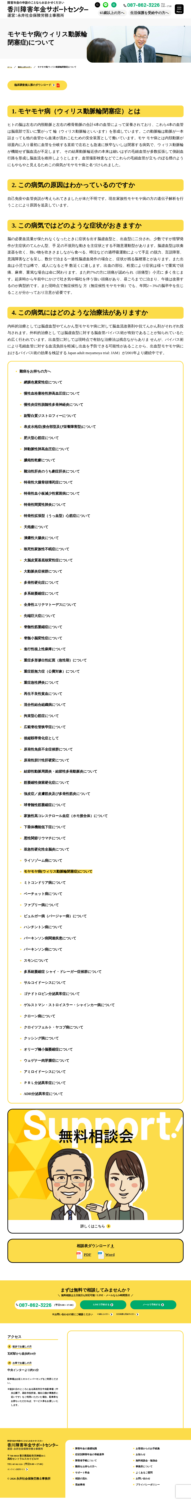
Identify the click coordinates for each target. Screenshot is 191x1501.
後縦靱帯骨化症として (41, 739)
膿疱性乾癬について (39, 461)
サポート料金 (82, 1476)
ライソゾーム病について (43, 861)
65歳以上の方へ (109, 13)
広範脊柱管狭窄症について (45, 727)
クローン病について (39, 1017)
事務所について (144, 1470)
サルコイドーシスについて (45, 983)
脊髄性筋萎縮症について (43, 627)
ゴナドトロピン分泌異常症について (52, 994)
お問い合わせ (143, 1482)
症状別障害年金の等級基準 (89, 1458)
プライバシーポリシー (148, 1488)
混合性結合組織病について (45, 705)
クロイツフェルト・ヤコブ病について (53, 1028)
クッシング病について (41, 1039)
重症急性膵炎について (41, 683)
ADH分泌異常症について (43, 1094)
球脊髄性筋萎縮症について (45, 805)
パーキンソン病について (43, 950)
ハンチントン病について (43, 928)
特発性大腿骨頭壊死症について (48, 483)
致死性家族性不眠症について (46, 550)
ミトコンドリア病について (45, 883)
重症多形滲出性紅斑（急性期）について (55, 661)
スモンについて (36, 961)
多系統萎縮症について (41, 594)
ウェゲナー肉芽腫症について (46, 1061)
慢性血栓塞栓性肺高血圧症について (52, 394)
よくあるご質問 (144, 1476)
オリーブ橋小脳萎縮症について (48, 1050)
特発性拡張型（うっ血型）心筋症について (57, 516)
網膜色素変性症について (43, 383)
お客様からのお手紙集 (148, 1452)
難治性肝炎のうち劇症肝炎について (52, 472)
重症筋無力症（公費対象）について (52, 672)
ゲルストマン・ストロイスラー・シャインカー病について (69, 1005)
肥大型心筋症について (41, 438)
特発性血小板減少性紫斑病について (52, 494)
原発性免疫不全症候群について (48, 750)
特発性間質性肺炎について (45, 505)
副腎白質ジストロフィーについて (50, 416)
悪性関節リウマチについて (45, 839)
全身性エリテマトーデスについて (50, 605)
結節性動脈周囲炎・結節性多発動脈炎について (60, 772)
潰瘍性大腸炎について (41, 538)
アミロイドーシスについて (45, 1072)
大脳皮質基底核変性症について (48, 561)
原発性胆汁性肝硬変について (46, 761)
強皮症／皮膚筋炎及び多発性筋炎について (57, 794)
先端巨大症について (39, 616)
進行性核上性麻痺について (45, 650)
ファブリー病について (41, 905)
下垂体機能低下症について (45, 828)
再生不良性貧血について (43, 694)
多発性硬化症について (41, 583)
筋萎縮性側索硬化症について (46, 783)
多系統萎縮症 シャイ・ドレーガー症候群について (63, 972)
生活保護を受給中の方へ (146, 13)
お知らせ (140, 1458)
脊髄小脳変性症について (43, 638)
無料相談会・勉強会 (146, 1464)
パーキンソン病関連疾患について (50, 939)
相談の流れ (81, 1482)
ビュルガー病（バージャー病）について (55, 916)
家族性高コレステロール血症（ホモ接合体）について (66, 816)
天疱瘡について (36, 527)
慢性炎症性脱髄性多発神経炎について (53, 405)
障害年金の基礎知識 (86, 1452)
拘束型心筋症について (41, 716)
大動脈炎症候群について (43, 572)
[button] (43, 86)
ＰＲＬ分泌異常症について (45, 1083)
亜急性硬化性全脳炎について (46, 850)
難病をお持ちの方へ (35, 372)
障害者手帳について (86, 1464)
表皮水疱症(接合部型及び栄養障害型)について (60, 427)
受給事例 (80, 1488)
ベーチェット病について (43, 894)
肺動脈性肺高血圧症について (46, 450)
